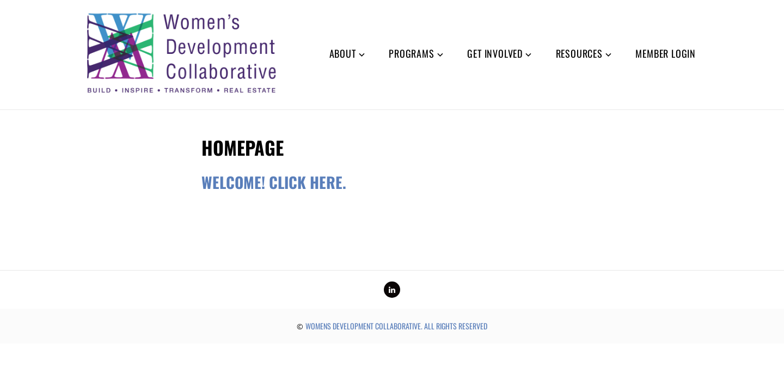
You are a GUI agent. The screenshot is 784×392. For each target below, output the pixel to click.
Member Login (665, 53)
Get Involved (495, 53)
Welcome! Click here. (273, 182)
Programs (411, 53)
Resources (579, 53)
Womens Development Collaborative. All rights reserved (396, 326)
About (342, 53)
